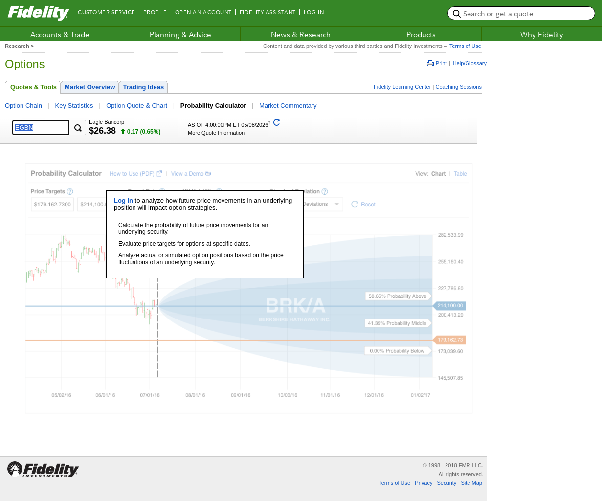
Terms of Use (464, 46)
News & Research (301, 34)
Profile (155, 12)
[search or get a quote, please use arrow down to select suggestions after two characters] (521, 13)
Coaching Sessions (458, 87)
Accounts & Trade (59, 34)
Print (437, 63)
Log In (314, 12)
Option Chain (23, 105)
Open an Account (203, 12)
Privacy (423, 483)
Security (446, 483)
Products (421, 34)
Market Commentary (288, 105)
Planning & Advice (180, 34)
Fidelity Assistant (268, 12)
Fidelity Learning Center (402, 87)
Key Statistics (74, 105)
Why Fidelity (541, 34)
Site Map (471, 483)
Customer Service (106, 12)
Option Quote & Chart (136, 105)
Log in (123, 200)
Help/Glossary (470, 63)
